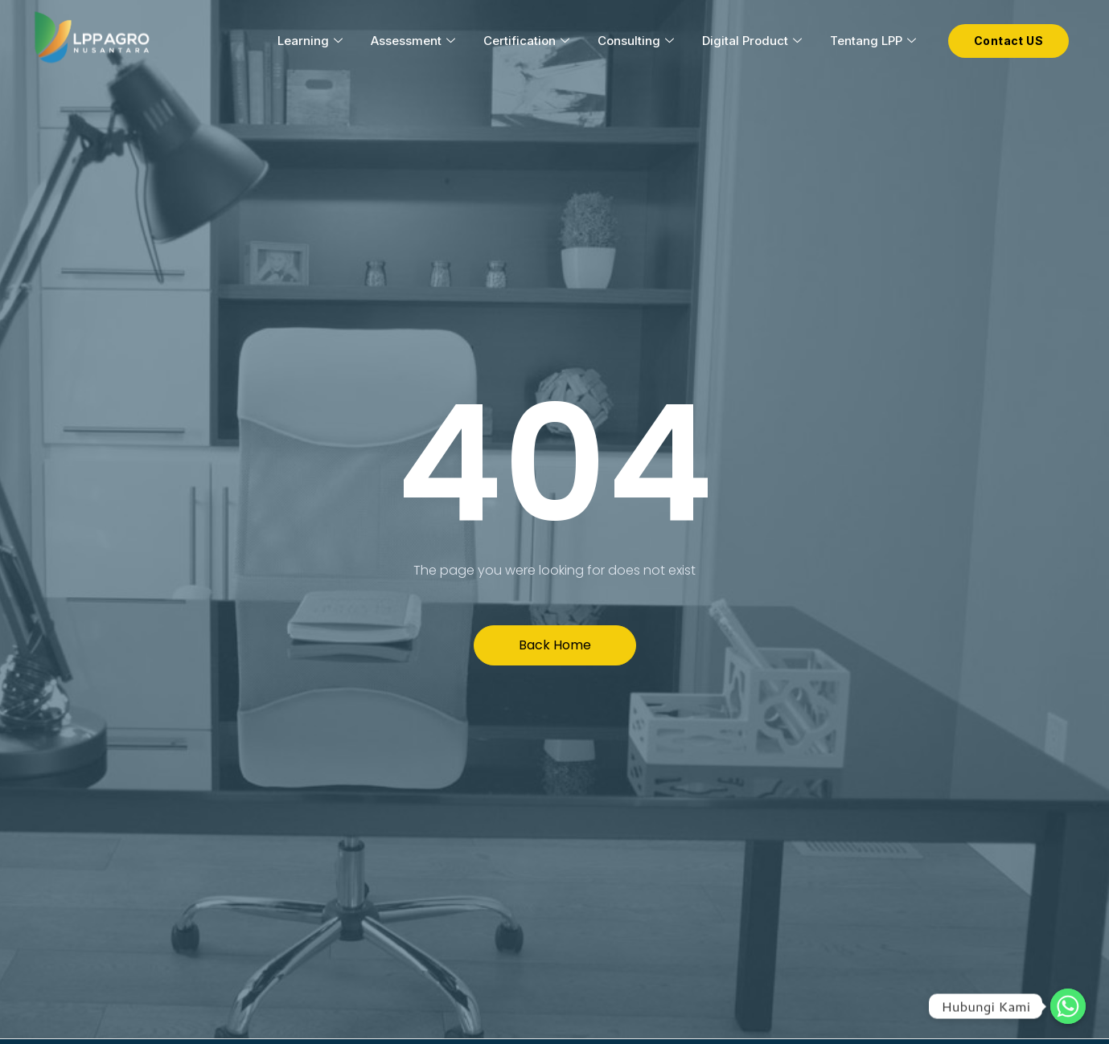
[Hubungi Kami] (1068, 1006)
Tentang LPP (875, 40)
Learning (312, 40)
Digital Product (754, 40)
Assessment (415, 40)
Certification (528, 40)
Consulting (638, 40)
